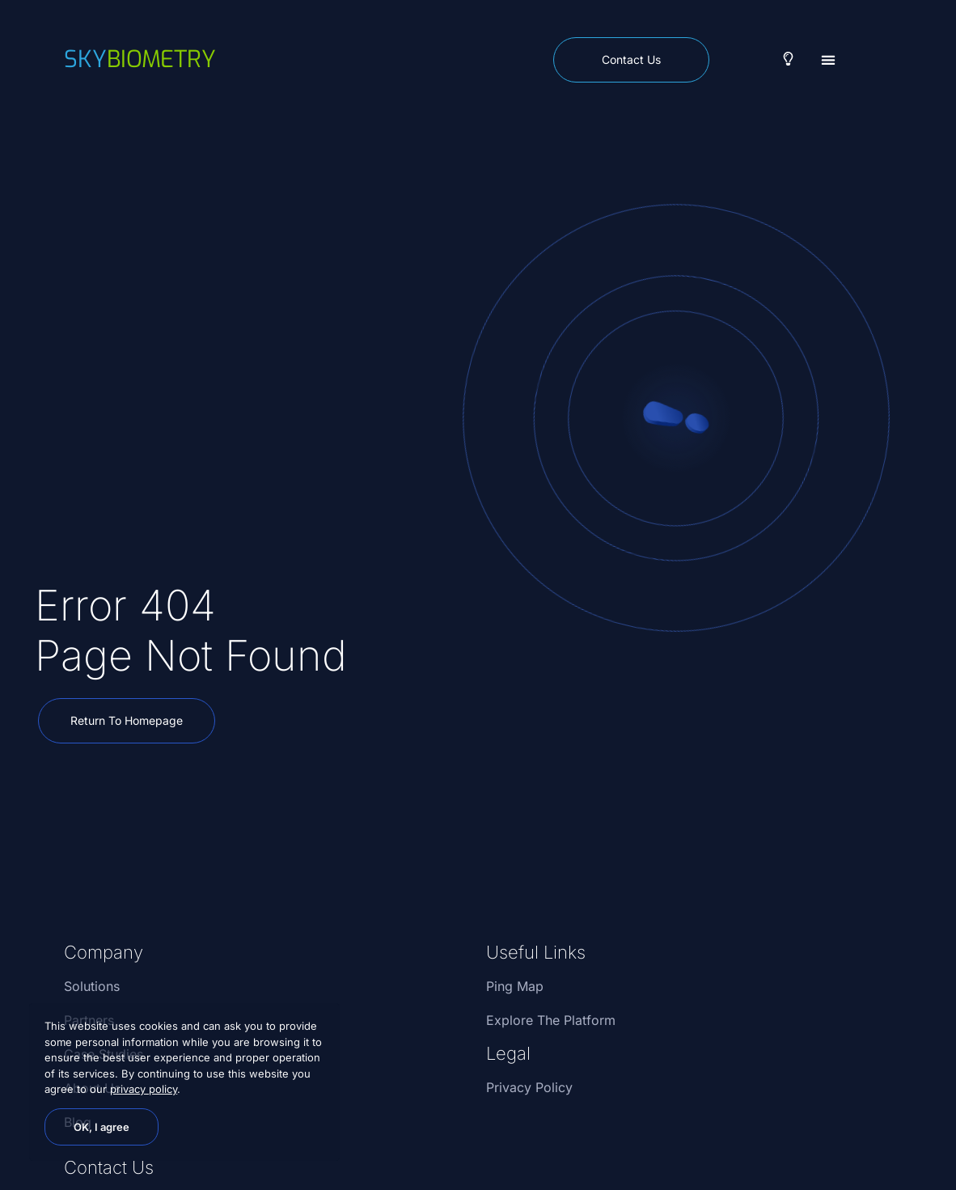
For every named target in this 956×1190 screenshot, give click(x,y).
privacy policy (143, 1088)
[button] (829, 59)
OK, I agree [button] (101, 1126)
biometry (140, 59)
